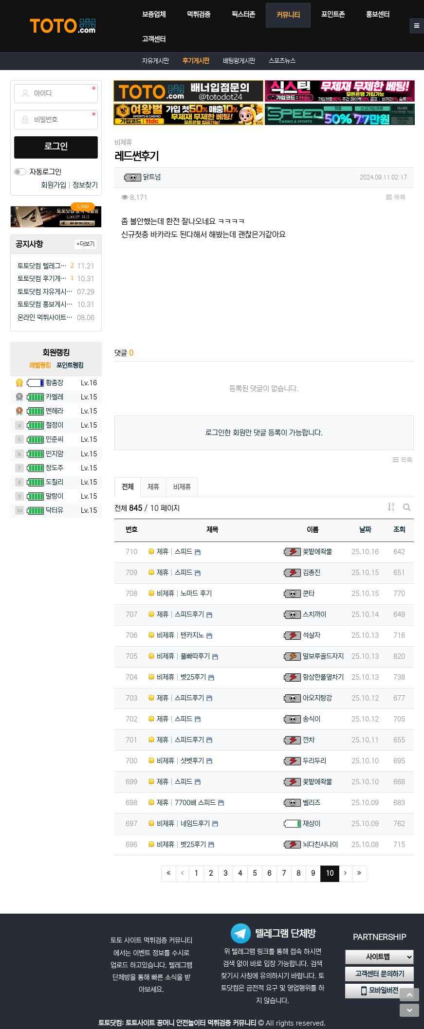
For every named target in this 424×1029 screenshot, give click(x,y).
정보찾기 (85, 185)
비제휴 (182, 487)
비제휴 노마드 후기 (180, 593)
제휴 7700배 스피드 (182, 803)
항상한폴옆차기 (323, 677)
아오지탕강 (317, 698)
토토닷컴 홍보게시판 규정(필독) (46, 304)
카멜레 (54, 397)
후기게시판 (196, 61)
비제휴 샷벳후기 (176, 761)
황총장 (54, 383)
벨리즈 (311, 803)
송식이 (311, 719)
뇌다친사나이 (320, 844)
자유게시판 (155, 61)
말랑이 (54, 496)
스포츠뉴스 (282, 61)
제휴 (153, 487)
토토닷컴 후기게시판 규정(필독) (43, 279)
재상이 (311, 824)
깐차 (308, 740)
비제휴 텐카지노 (176, 635)
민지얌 (54, 454)
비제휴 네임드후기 (179, 824)
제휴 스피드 (170, 552)
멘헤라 (54, 411)
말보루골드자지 (323, 656)
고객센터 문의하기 (379, 974)
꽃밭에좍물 (317, 552)
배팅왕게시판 (239, 61)
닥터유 (54, 510)
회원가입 (54, 185)
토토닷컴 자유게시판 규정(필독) (46, 292)
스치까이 (314, 614)
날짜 (365, 530)
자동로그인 (45, 172)
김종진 (311, 573)
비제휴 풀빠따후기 (179, 656)
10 (332, 873)
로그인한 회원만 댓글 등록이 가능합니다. (264, 433)
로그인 (56, 147)
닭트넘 (152, 177)
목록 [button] (396, 197)
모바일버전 (379, 991)
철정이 (54, 425)
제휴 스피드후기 (176, 614)
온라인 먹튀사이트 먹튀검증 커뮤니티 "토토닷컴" (46, 318)
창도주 (54, 468)
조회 (399, 530)
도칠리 (54, 482)
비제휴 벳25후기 (177, 677)
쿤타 (308, 593)
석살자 (311, 635)
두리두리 (314, 761)
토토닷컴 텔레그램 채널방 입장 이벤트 (43, 266)
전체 (127, 487)
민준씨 (54, 439)
